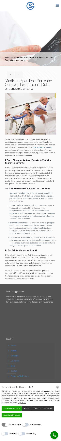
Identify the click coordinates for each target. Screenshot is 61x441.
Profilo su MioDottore (19, 376)
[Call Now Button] (54, 435)
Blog (13, 366)
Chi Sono (14, 356)
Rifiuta (26, 408)
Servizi (13, 351)
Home (13, 346)
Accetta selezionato (11, 408)
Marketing (31, 433)
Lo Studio (15, 361)
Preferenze (35, 424)
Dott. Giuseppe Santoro (42, 147)
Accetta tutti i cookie (11, 415)
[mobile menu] (57, 5)
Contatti (14, 371)
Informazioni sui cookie (42, 408)
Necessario (15, 424)
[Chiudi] (57, 387)
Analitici (13, 433)
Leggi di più (22, 403)
